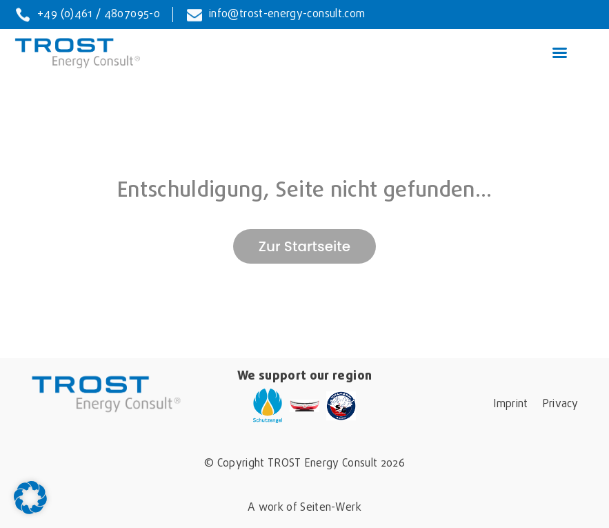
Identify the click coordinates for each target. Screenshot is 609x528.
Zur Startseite (304, 246)
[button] (30, 497)
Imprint (510, 404)
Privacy (560, 404)
